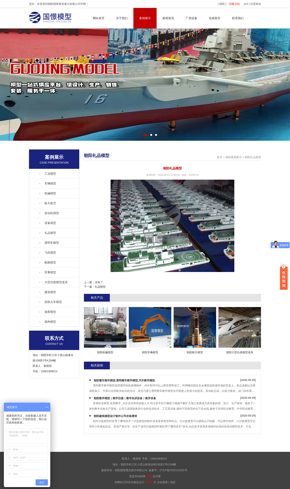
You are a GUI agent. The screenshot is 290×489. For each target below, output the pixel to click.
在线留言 (214, 18)
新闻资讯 (168, 18)
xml (246, 3)
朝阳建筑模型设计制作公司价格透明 (115, 416)
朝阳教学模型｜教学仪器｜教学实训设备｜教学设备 (125, 398)
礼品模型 (100, 286)
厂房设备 (191, 18)
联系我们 (238, 18)
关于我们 (122, 18)
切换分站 (234, 3)
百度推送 (255, 3)
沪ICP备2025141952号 (173, 470)
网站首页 (98, 18)
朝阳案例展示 (233, 157)
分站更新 (162, 482)
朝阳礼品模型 (253, 157)
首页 (219, 157)
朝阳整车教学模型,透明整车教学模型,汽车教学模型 (124, 380)
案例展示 (145, 18)
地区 (173, 482)
